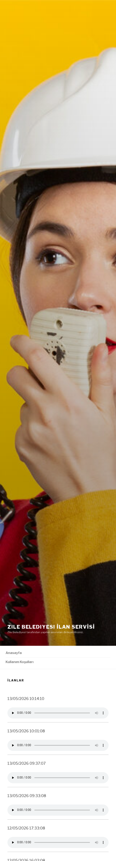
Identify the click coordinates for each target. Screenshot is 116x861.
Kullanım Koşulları (19, 662)
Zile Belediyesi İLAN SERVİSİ (51, 627)
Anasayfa (14, 653)
